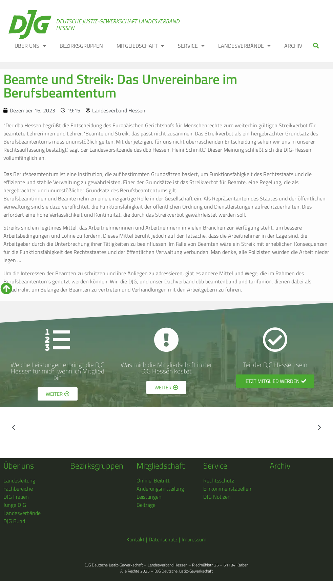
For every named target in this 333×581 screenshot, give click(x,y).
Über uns (18, 465)
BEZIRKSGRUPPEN (81, 46)
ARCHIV (293, 46)
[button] (316, 46)
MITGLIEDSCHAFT (140, 46)
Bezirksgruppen (96, 465)
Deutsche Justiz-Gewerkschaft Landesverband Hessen (118, 25)
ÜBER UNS (30, 46)
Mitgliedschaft (161, 465)
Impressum (194, 539)
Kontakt (135, 539)
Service (215, 465)
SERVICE (191, 46)
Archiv (280, 465)
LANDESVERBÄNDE (244, 46)
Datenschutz (163, 539)
